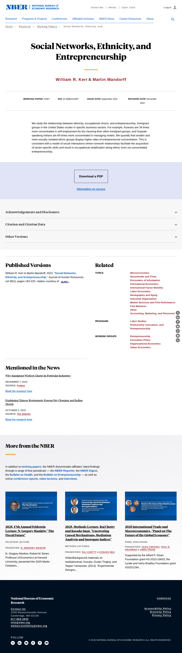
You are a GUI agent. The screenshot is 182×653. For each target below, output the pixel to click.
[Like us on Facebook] (40, 643)
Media (112, 7)
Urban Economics (140, 347)
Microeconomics (139, 273)
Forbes (21, 385)
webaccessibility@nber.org (29, 625)
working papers (31, 466)
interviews (70, 478)
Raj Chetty (89, 552)
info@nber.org (20, 622)
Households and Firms (143, 276)
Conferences (59, 18)
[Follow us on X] (13, 643)
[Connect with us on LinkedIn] (20, 643)
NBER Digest (88, 470)
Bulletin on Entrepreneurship (62, 474)
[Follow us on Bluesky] (26, 643)
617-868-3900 (20, 619)
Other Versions (16, 237)
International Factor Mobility (146, 287)
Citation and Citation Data (25, 224)
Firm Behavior (138, 306)
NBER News (106, 18)
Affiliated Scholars (83, 18)
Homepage (164, 598)
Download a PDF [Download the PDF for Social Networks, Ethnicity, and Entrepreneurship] (91, 176)
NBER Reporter (65, 470)
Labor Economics (140, 291)
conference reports (25, 478)
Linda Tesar (147, 549)
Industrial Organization (143, 298)
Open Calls (129, 7)
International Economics (144, 284)
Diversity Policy (160, 611)
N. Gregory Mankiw (33, 548)
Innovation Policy (140, 340)
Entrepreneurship (140, 336)
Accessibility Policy (157, 608)
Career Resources (130, 18)
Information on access (91, 189)
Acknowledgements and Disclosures (32, 212)
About (149, 18)
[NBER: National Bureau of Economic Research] (35, 8)
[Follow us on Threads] (33, 643)
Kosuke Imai (107, 552)
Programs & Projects (34, 18)
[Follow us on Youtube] (47, 643)
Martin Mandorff (109, 79)
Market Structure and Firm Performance (152, 302)
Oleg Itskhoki (151, 547)
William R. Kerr (72, 79)
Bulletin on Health (21, 474)
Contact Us (18, 609)
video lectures (48, 478)
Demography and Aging (143, 295)
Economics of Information (145, 280)
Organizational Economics (145, 343)
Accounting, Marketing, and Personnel (152, 313)
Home (9, 26)
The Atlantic (24, 414)
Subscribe (97, 7)
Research (11, 18)
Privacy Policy (161, 615)
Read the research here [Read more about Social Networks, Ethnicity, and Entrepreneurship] (18, 391)
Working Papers (47, 26)
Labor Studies (138, 321)
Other (133, 310)
